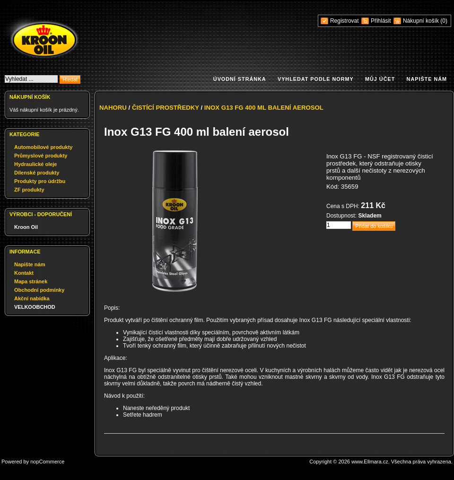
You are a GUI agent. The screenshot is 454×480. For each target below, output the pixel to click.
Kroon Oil (26, 227)
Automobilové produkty (43, 147)
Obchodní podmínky (39, 290)
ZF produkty (29, 189)
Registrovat (344, 20)
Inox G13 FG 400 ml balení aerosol (263, 107)
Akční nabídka (32, 298)
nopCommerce (47, 461)
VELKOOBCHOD (34, 307)
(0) (443, 20)
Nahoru (113, 107)
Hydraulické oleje (35, 164)
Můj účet (380, 79)
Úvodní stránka (239, 79)
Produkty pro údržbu (39, 181)
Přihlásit (381, 20)
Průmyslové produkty (40, 155)
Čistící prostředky (165, 107)
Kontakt (24, 273)
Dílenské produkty (36, 172)
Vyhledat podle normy (316, 79)
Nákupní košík (421, 20)
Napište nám (427, 79)
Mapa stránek (30, 281)
